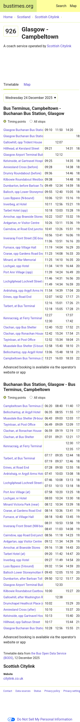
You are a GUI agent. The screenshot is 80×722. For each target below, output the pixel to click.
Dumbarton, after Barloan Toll (22, 578)
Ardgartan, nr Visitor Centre (21, 223)
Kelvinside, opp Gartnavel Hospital (23, 616)
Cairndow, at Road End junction (23, 229)
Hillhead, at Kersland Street (21, 148)
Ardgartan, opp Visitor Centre (22, 541)
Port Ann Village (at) (16, 492)
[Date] (30, 97)
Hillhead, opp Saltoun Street (21, 622)
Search (62, 4)
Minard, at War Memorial (19, 260)
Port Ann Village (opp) (18, 272)
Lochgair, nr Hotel (15, 498)
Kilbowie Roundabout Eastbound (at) (23, 591)
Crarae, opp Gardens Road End (23, 253)
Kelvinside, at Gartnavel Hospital (23, 161)
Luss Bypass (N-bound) (18, 198)
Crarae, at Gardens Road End (22, 510)
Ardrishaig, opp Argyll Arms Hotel (23, 290)
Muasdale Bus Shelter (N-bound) (23, 418)
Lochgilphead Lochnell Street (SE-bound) (23, 483)
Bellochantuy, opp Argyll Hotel (23, 352)
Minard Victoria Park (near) (21, 504)
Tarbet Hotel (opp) (15, 210)
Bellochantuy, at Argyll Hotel (21, 412)
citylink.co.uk (13, 678)
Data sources (23, 691)
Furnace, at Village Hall (18, 517)
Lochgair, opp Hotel (16, 266)
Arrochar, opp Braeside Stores (23, 216)
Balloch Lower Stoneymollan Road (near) (23, 572)
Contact (7, 691)
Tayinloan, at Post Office (19, 339)
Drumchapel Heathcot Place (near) (23, 603)
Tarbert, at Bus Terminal (19, 306)
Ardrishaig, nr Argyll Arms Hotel (23, 473)
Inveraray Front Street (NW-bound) (23, 526)
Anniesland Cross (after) (19, 609)
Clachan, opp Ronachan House (23, 333)
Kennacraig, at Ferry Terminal (22, 318)
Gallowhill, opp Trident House (22, 142)
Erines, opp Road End (17, 297)
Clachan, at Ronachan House (22, 430)
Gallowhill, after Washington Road (23, 597)
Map (73, 6)
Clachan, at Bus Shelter (18, 437)
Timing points (17, 121)
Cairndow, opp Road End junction (23, 535)
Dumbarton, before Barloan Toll (23, 185)
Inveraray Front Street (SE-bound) (23, 238)
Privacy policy (52, 691)
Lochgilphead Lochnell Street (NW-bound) (23, 281)
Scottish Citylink (59, 46)
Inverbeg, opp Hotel (16, 560)
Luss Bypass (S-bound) (18, 566)
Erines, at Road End (16, 467)
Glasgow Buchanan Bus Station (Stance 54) (23, 136)
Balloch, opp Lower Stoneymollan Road (23, 192)
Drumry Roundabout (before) (22, 173)
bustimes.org (18, 6)
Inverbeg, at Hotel (15, 204)
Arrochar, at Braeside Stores (21, 547)
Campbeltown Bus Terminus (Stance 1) (23, 358)
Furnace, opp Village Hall (19, 247)
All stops (39, 121)
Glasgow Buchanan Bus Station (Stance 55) (23, 130)
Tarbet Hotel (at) (14, 554)
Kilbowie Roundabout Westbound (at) (23, 179)
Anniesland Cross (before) (20, 167)
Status (37, 691)
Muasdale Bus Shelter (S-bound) (23, 346)
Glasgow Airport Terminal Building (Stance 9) (23, 154)
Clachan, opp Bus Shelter (19, 327)
